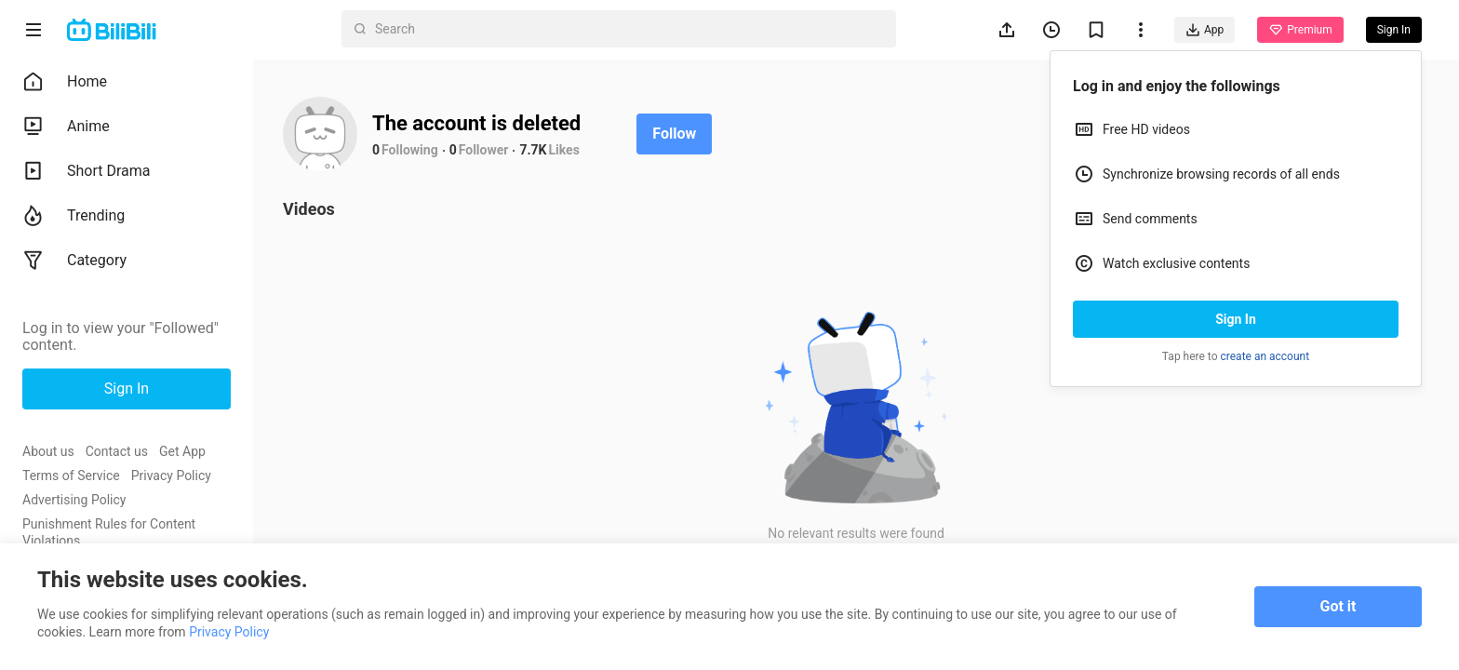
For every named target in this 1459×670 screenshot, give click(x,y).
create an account (1265, 356)
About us (48, 451)
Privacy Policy (171, 475)
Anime (66, 126)
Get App (182, 451)
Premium (1300, 29)
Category (74, 260)
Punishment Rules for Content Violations (108, 532)
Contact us (117, 451)
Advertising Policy (74, 499)
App (1204, 29)
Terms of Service (71, 475)
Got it (1338, 606)
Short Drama (86, 171)
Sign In (1235, 319)
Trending (73, 216)
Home (64, 82)
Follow (674, 133)
